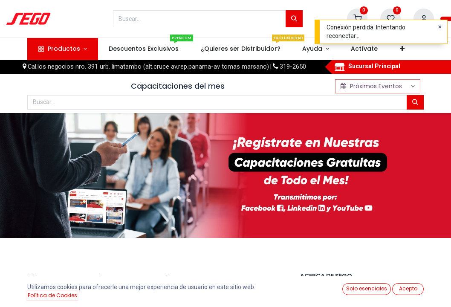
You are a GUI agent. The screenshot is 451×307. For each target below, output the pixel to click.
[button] (402, 49)
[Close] (440, 27)
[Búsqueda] (294, 18)
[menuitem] (144, 49)
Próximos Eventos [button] (372, 86)
